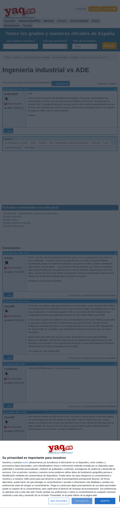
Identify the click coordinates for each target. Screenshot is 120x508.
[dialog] (60, 474)
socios (25, 462)
